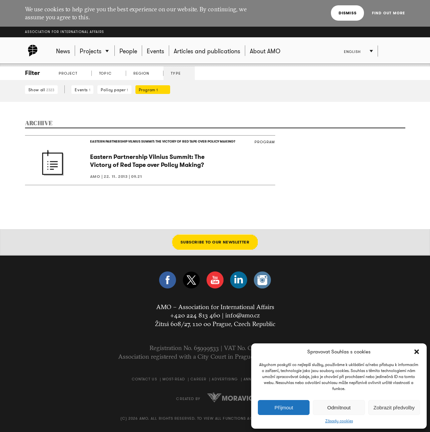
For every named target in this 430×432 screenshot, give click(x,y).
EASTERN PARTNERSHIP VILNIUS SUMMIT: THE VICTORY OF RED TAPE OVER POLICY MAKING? (162, 141)
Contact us (144, 379)
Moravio (230, 397)
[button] (416, 351)
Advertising (225, 379)
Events (82, 90)
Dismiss (347, 13)
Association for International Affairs (64, 31)
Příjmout (284, 407)
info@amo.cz (242, 315)
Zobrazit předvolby (394, 407)
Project (68, 73)
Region (141, 73)
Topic (105, 73)
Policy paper (114, 90)
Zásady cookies (339, 421)
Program (151, 90)
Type (175, 73)
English (352, 51)
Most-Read (173, 379)
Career (198, 379)
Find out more (388, 13)
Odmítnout (339, 407)
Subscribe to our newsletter (214, 242)
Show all (41, 90)
